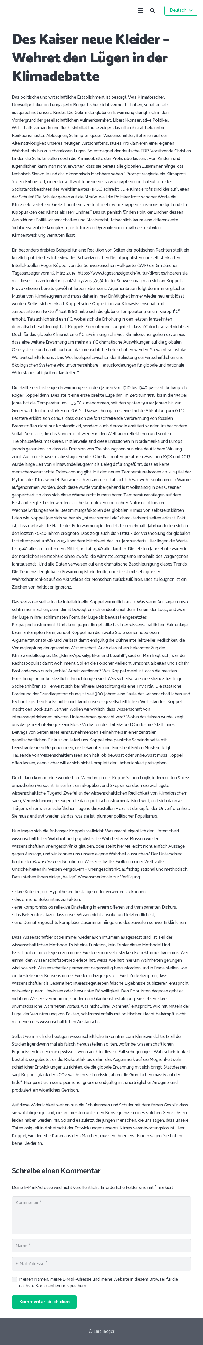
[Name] (101, 1245)
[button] (152, 10)
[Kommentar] (101, 1215)
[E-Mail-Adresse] (101, 1263)
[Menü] (140, 10)
